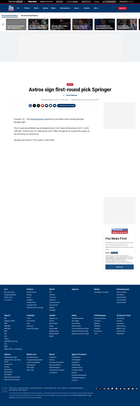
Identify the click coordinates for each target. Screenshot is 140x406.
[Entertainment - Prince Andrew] (122, 292)
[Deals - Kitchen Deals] (76, 326)
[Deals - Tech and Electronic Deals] (80, 328)
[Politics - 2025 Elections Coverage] (35, 307)
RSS (124, 388)
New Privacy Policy (23, 388)
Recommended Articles (29, 15)
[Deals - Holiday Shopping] (77, 318)
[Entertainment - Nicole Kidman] (121, 302)
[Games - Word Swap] (8, 369)
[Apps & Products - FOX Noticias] (76, 365)
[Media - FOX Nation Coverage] (101, 292)
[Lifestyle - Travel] (29, 318)
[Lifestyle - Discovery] (30, 326)
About (52, 354)
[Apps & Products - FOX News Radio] (77, 370)
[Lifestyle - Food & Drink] (31, 321)
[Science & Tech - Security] (119, 321)
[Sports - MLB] (5, 323)
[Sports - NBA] (5, 331)
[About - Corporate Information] (56, 370)
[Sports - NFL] (5, 318)
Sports (76, 8)
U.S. (18, 8)
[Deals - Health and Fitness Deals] (80, 331)
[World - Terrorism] (52, 297)
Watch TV (122, 8)
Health (52, 315)
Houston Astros (37, 119)
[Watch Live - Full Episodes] (31, 365)
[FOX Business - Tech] (95, 334)
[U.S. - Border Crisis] (8, 297)
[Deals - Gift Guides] (75, 321)
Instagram (104, 388)
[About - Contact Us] (53, 357)
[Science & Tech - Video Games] (121, 326)
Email (54, 105)
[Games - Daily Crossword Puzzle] (12, 377)
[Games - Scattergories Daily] (10, 357)
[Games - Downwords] (8, 364)
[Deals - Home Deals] (76, 323)
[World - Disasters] (52, 300)
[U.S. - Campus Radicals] (10, 295)
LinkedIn (116, 388)
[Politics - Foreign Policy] (31, 302)
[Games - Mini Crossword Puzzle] (12, 380)
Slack (120, 388)
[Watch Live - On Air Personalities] (33, 362)
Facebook (30, 105)
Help (59, 388)
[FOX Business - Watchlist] (97, 326)
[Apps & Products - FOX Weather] (76, 360)
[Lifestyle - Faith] (28, 323)
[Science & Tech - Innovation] (120, 323)
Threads (38, 105)
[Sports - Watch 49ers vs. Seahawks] (13, 349)
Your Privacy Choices (36, 388)
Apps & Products (79, 354)
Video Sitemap (23, 390)
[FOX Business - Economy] (97, 321)
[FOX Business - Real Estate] (98, 331)
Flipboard (42, 105)
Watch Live (31, 354)
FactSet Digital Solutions (80, 395)
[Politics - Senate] (29, 295)
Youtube (108, 388)
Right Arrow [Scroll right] (136, 24)
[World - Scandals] (52, 310)
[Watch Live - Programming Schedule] (35, 360)
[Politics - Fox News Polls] (32, 305)
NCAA (44, 128)
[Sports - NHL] (5, 334)
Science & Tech (123, 315)
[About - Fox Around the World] (56, 362)
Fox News (11, 8)
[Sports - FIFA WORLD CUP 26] (11, 341)
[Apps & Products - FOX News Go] (76, 357)
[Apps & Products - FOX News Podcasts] (78, 378)
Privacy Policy (109, 258)
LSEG (39, 397)
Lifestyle (87, 8)
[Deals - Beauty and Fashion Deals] (80, 334)
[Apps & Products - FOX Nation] (75, 362)
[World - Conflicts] (52, 295)
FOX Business (100, 315)
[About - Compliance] (53, 372)
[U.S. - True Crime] (8, 300)
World (36, 8)
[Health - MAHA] (51, 336)
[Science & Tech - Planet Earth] (121, 331)
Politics (27, 8)
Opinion (45, 8)
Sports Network (71, 95)
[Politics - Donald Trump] (31, 292)
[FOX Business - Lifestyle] (97, 328)
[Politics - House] (29, 297)
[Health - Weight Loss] (53, 318)
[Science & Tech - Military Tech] (121, 328)
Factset (52, 395)
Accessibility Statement (76, 388)
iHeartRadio (136, 388)
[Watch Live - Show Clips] (30, 367)
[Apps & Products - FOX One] (75, 380)
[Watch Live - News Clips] (30, 370)
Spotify (132, 388)
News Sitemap (13, 390)
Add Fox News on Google (67, 105)
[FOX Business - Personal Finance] (100, 318)
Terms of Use (121, 258)
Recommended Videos (10, 15)
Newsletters (128, 388)
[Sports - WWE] (6, 346)
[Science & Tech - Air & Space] (120, 318)
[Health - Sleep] (51, 326)
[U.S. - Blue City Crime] (9, 292)
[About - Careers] (52, 360)
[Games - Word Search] (8, 372)
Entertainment (65, 8)
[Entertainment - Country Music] (121, 300)
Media (53, 8)
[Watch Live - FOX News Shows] (32, 357)
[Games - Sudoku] (6, 367)
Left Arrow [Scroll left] (3, 24)
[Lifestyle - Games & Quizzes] (33, 328)
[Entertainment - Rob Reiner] (120, 295)
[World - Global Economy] (54, 302)
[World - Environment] (53, 305)
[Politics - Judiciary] (30, 300)
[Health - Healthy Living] (54, 331)
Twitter (34, 105)
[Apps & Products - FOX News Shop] (77, 367)
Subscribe (119, 267)
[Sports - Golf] (5, 336)
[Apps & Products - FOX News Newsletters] (79, 375)
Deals (74, 315)
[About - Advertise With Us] (55, 365)
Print (50, 105)
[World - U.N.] (50, 292)
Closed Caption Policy (50, 388)
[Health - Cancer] (51, 321)
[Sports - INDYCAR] (7, 328)
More (96, 8)
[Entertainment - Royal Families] (121, 297)
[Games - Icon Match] (8, 374)
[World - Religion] (52, 307)
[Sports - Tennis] (6, 339)
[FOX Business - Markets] (97, 323)
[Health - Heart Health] (53, 328)
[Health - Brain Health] (53, 323)
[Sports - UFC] (5, 344)
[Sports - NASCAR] (7, 326)
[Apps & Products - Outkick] (74, 372)
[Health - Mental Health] (54, 334)
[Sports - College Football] (9, 321)
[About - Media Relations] (54, 367)
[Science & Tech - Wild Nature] (120, 334)
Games (7, 354)
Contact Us (64, 388)
